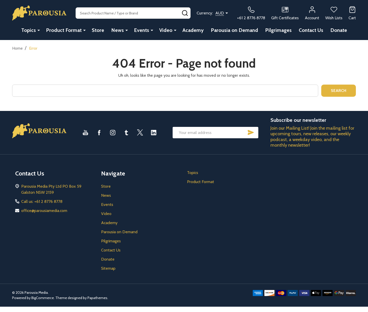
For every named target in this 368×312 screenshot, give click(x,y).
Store (98, 30)
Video (165, 30)
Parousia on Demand (234, 30)
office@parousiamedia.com (44, 210)
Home (17, 48)
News (117, 30)
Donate (338, 30)
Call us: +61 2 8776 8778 (41, 201)
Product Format (64, 30)
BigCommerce (42, 298)
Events (141, 30)
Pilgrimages (278, 30)
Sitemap (108, 268)
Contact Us (311, 30)
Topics (28, 30)
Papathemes (97, 298)
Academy (193, 30)
